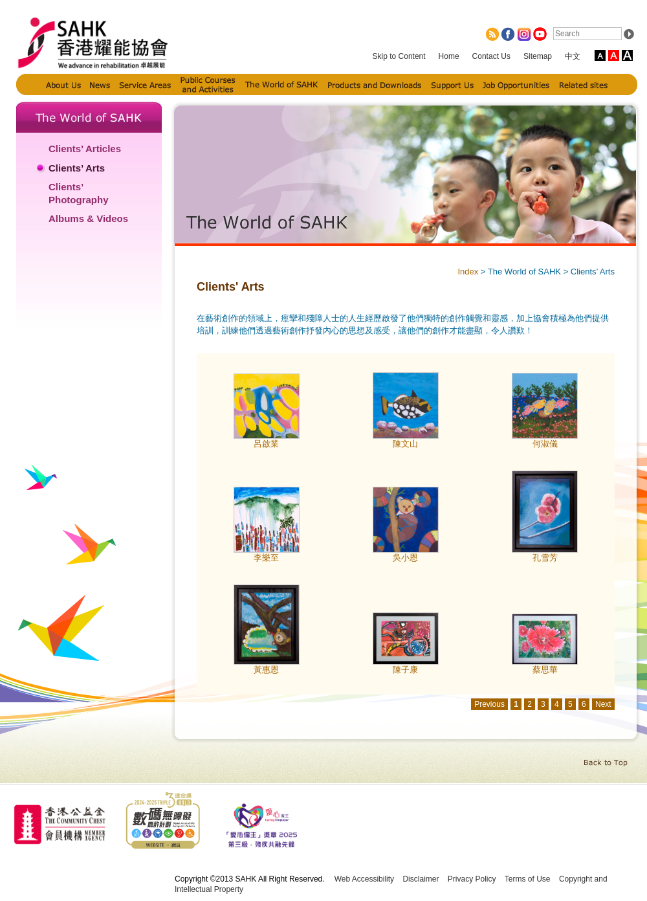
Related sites (583, 84)
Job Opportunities (516, 84)
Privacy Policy (472, 879)
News (100, 84)
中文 (572, 56)
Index (467, 271)
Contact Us (491, 56)
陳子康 (405, 669)
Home (449, 56)
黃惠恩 (266, 669)
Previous (489, 704)
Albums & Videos (88, 218)
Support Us (452, 84)
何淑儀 (545, 444)
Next (603, 704)
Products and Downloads (374, 84)
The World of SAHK (282, 84)
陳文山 (405, 444)
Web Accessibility (364, 879)
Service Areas (145, 84)
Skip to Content (399, 56)
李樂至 (266, 557)
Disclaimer (420, 879)
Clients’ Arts (77, 167)
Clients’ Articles (85, 148)
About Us (63, 84)
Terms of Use (528, 879)
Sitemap (537, 56)
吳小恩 (405, 557)
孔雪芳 (545, 557)
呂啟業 (266, 444)
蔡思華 (545, 669)
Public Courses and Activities (208, 84)
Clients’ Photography (79, 193)
